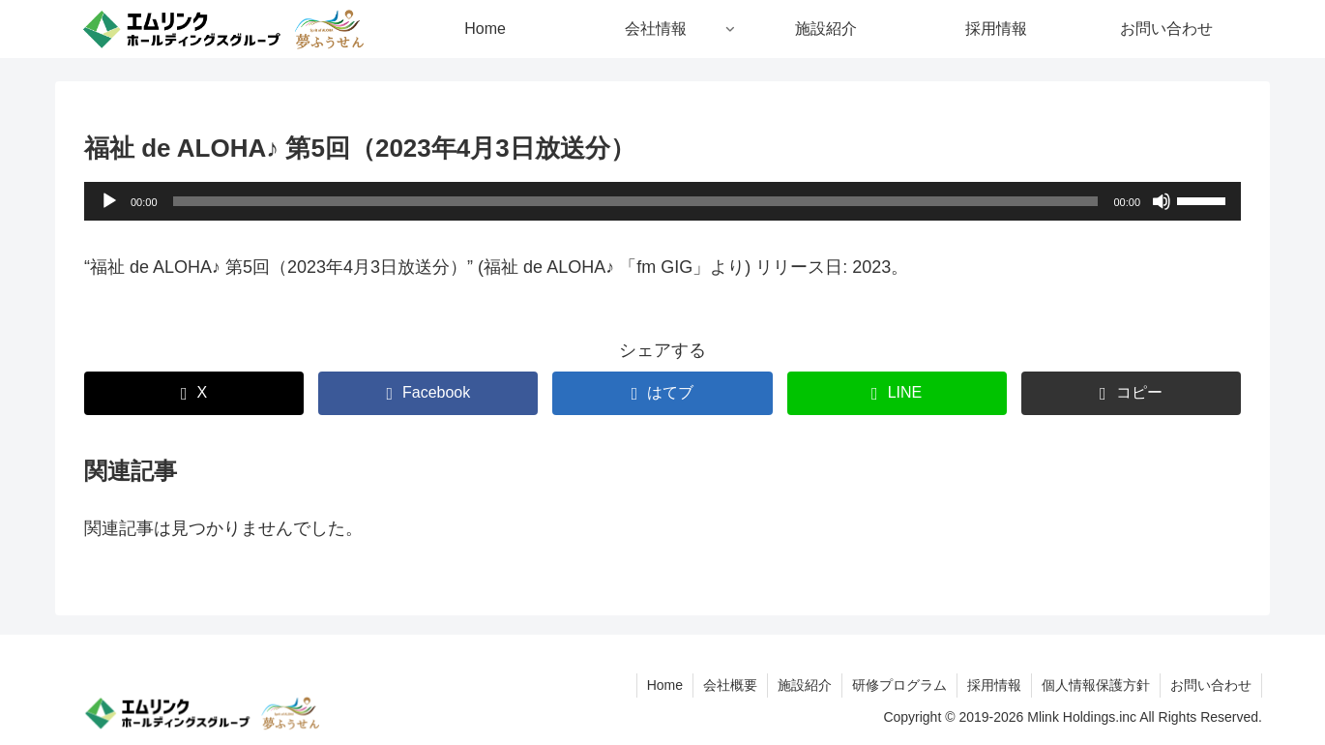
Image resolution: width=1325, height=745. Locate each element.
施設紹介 (805, 685)
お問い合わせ (1210, 685)
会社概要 (730, 685)
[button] (1131, 393)
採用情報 (994, 685)
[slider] (636, 201)
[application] (662, 201)
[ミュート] (1161, 201)
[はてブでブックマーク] (662, 393)
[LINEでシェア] (897, 393)
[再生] (109, 201)
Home (665, 685)
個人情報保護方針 (1096, 685)
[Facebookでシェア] (428, 393)
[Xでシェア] (194, 393)
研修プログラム (899, 685)
